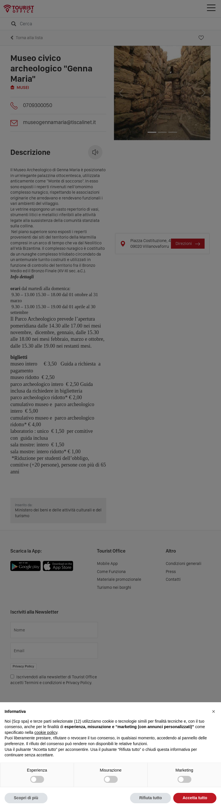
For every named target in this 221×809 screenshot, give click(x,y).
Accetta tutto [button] (194, 797)
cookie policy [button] (46, 732)
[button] (213, 711)
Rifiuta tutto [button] (150, 797)
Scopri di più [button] (26, 797)
